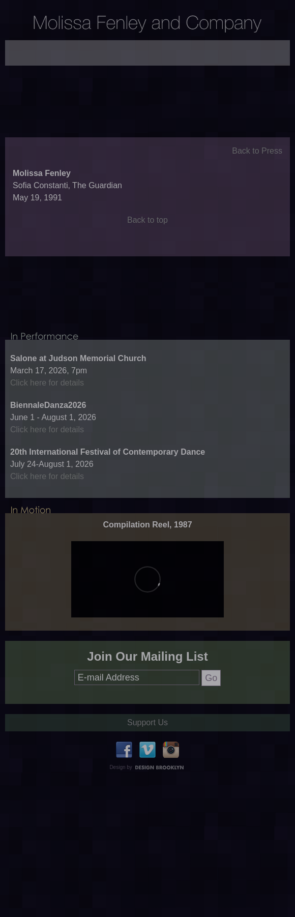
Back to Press (257, 165)
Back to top (147, 234)
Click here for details (47, 411)
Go (211, 706)
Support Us (147, 751)
